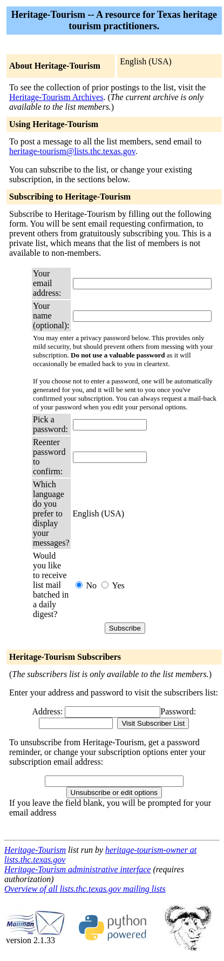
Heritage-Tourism (35, 849)
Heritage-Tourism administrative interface (77, 869)
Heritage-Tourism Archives (56, 97)
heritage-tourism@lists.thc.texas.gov (72, 151)
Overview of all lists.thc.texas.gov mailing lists (85, 888)
